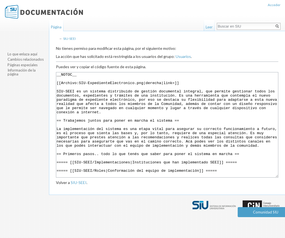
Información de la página (22, 72)
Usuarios (183, 56)
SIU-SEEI (69, 38)
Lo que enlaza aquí (22, 54)
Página (56, 27)
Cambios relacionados (26, 59)
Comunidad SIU (265, 212)
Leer (209, 27)
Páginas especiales (23, 65)
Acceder (274, 5)
